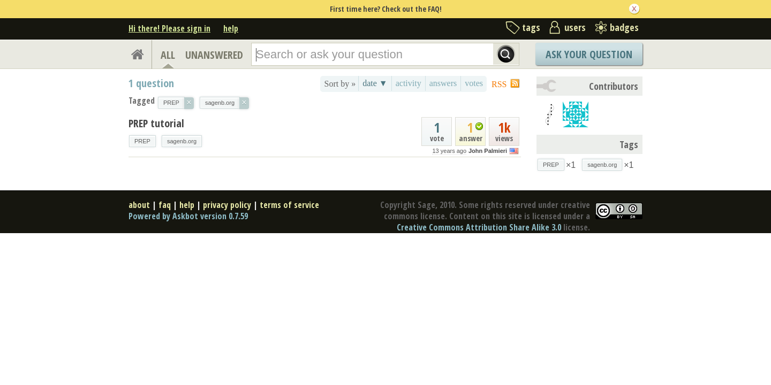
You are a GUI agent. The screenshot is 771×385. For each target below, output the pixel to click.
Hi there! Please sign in (169, 28)
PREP (142, 141)
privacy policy (227, 205)
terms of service (289, 205)
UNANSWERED (214, 55)
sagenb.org (181, 141)
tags (531, 27)
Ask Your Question (589, 54)
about (139, 205)
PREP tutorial (156, 123)
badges (624, 27)
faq (164, 205)
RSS (499, 84)
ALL (168, 55)
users (575, 27)
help (230, 28)
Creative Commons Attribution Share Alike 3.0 (479, 227)
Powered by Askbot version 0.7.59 (188, 216)
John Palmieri (487, 151)
